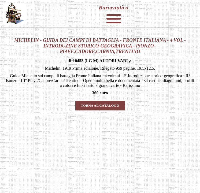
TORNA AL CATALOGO (100, 105)
